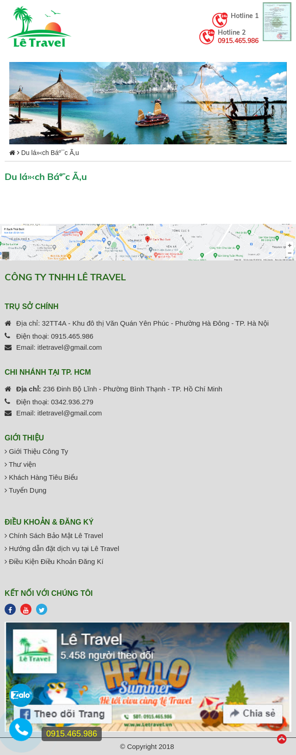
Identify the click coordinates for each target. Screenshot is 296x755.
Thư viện (20, 464)
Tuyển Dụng (25, 490)
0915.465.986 (238, 41)
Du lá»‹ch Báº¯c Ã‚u (50, 152)
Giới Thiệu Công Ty (36, 451)
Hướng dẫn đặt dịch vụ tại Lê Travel (62, 548)
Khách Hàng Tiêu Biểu (41, 477)
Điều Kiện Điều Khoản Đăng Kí (54, 561)
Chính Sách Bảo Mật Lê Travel (54, 535)
